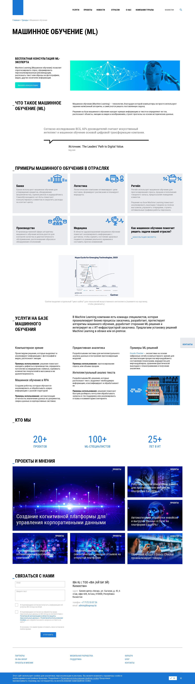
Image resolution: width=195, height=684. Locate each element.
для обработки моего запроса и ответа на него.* (40, 621)
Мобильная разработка (81, 655)
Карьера (129, 655)
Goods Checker (136, 353)
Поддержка (75, 659)
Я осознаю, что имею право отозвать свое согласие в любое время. (42, 628)
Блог (127, 659)
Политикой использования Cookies (41, 619)
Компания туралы (145, 9)
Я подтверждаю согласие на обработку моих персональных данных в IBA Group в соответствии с (41, 613)
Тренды (25, 20)
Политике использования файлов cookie (80, 678)
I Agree (173, 678)
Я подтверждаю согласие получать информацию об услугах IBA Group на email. (41, 606)
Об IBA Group (21, 659)
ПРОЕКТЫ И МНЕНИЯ (35, 461)
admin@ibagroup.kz (88, 605)
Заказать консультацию (28, 85)
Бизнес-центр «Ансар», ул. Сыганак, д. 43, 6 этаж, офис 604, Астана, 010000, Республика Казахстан (96, 593)
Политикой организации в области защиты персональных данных (38, 617)
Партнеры (20, 655)
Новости (100, 9)
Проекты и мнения (24, 662)
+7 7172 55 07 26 (89, 602)
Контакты (129, 662)
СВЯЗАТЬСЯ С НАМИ (34, 576)
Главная (16, 20)
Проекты (88, 9)
